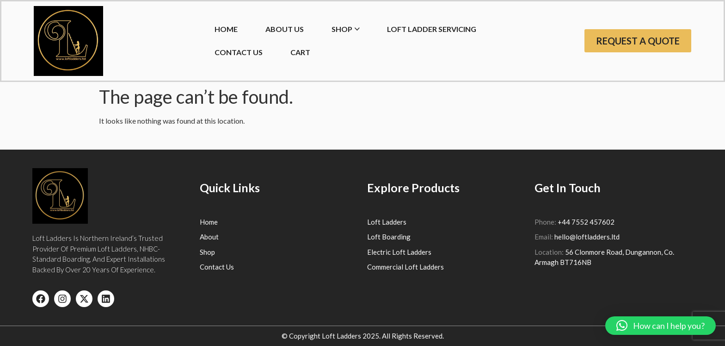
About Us (284, 29)
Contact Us (239, 52)
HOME (226, 29)
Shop (342, 29)
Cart (300, 52)
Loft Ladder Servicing (431, 29)
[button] (660, 325)
